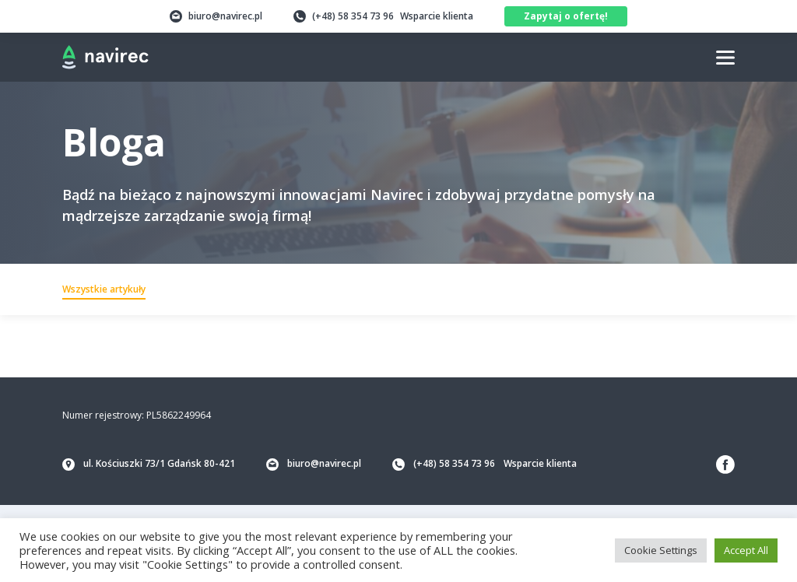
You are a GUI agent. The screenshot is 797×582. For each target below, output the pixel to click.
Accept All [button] (746, 550)
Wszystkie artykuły (104, 289)
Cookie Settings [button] (660, 550)
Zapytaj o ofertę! (566, 16)
